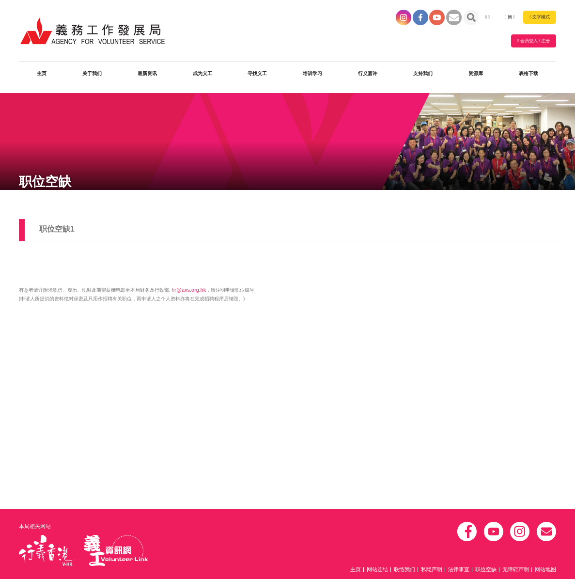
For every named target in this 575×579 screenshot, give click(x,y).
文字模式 (539, 17)
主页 (42, 75)
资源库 (475, 75)
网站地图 (546, 570)
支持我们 (423, 75)
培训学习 (312, 75)
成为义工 (202, 75)
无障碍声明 (519, 570)
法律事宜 (466, 570)
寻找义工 (257, 75)
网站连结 (390, 570)
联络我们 (415, 570)
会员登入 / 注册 (533, 42)
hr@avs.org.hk (187, 289)
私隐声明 (441, 570)
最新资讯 (147, 75)
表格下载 (528, 75)
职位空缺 (491, 570)
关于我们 (92, 75)
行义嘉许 (367, 75)
